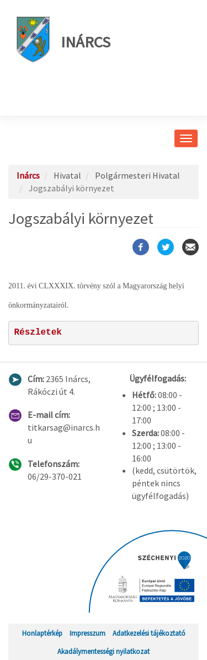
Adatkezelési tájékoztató (149, 633)
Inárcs (63, 39)
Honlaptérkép (42, 633)
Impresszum (87, 633)
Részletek (38, 332)
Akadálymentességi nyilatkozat (103, 651)
